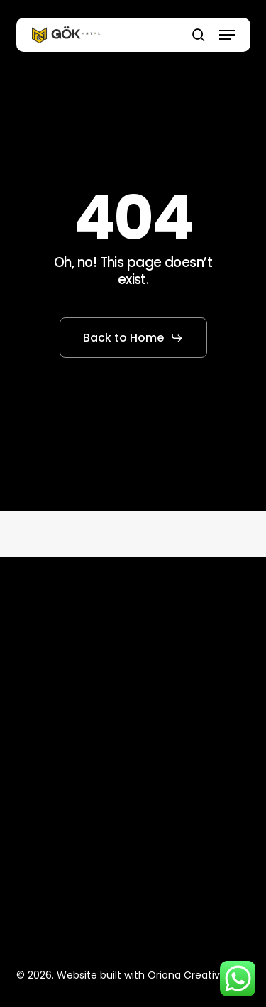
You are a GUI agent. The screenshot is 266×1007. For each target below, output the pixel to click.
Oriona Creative (187, 975)
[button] (227, 35)
